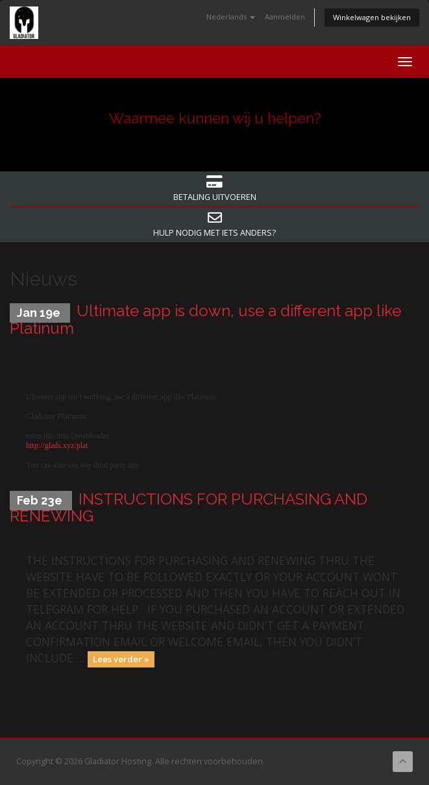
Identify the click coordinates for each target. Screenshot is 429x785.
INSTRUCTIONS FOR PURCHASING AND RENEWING (188, 507)
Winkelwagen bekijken (372, 17)
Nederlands (230, 16)
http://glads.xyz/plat (57, 445)
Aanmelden (285, 16)
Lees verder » (121, 659)
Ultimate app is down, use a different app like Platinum (205, 319)
